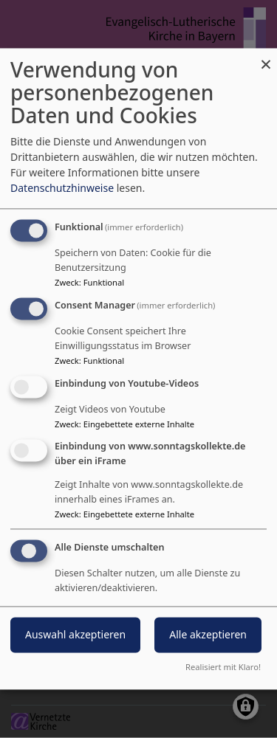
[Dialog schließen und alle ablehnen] (266, 57)
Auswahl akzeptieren (75, 635)
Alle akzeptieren (208, 635)
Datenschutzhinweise (62, 189)
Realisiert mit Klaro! (223, 667)
